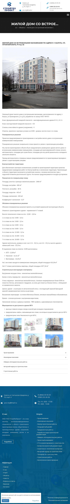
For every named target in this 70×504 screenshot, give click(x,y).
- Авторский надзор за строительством (49, 451)
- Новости (5, 478)
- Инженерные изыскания (44, 421)
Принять (5, 500)
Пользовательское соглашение (58, 500)
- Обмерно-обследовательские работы (49, 437)
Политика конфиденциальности (58, 497)
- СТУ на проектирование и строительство (50, 443)
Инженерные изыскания (11, 357)
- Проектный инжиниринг (44, 440)
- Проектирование (42, 418)
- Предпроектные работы (44, 430)
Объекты (22, 27)
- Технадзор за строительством (46, 454)
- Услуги (4, 472)
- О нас (4, 470)
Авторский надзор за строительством (15, 366)
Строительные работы (11, 371)
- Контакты (5, 487)
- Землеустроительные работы (46, 424)
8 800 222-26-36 (44, 397)
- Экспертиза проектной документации (49, 446)
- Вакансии (5, 484)
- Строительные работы (44, 457)
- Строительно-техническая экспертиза (49, 449)
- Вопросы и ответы (8, 481)
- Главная (5, 467)
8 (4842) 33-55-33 (55, 3)
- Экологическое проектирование (47, 460)
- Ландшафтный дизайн (44, 427)
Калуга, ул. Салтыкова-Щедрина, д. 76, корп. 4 (29, 4)
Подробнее (8, 442)
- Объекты (5, 475)
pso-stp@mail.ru (27, 10)
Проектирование (9, 353)
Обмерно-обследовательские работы (15, 362)
